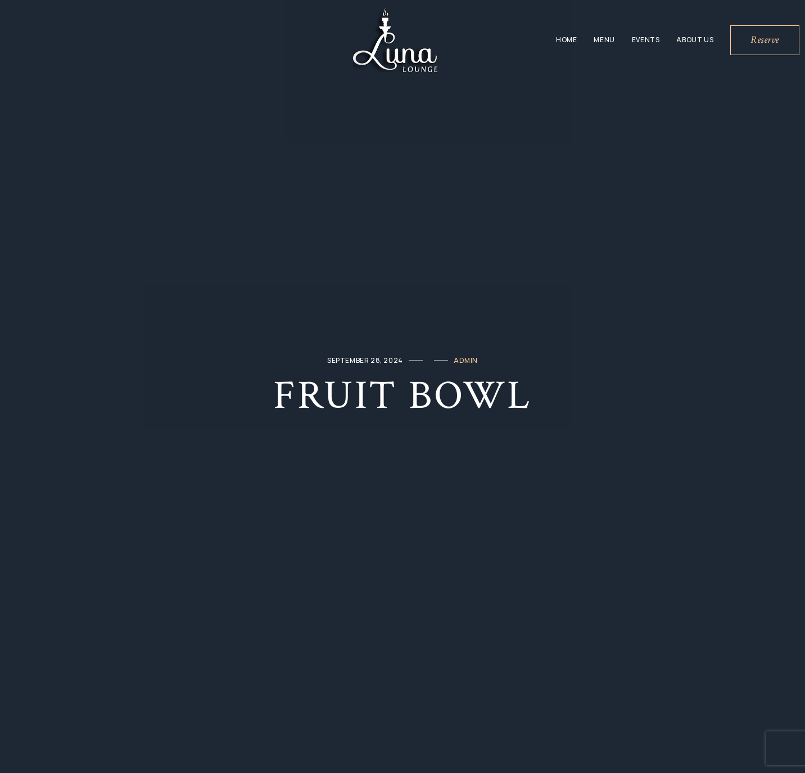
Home (566, 39)
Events (646, 39)
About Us (694, 39)
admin (466, 360)
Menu (604, 39)
